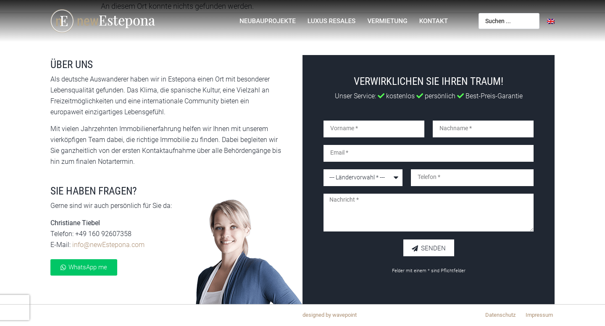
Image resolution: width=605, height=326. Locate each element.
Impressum (539, 315)
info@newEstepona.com (108, 245)
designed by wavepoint (329, 315)
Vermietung (387, 21)
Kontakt (433, 21)
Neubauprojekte (267, 21)
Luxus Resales (332, 21)
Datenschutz (500, 315)
